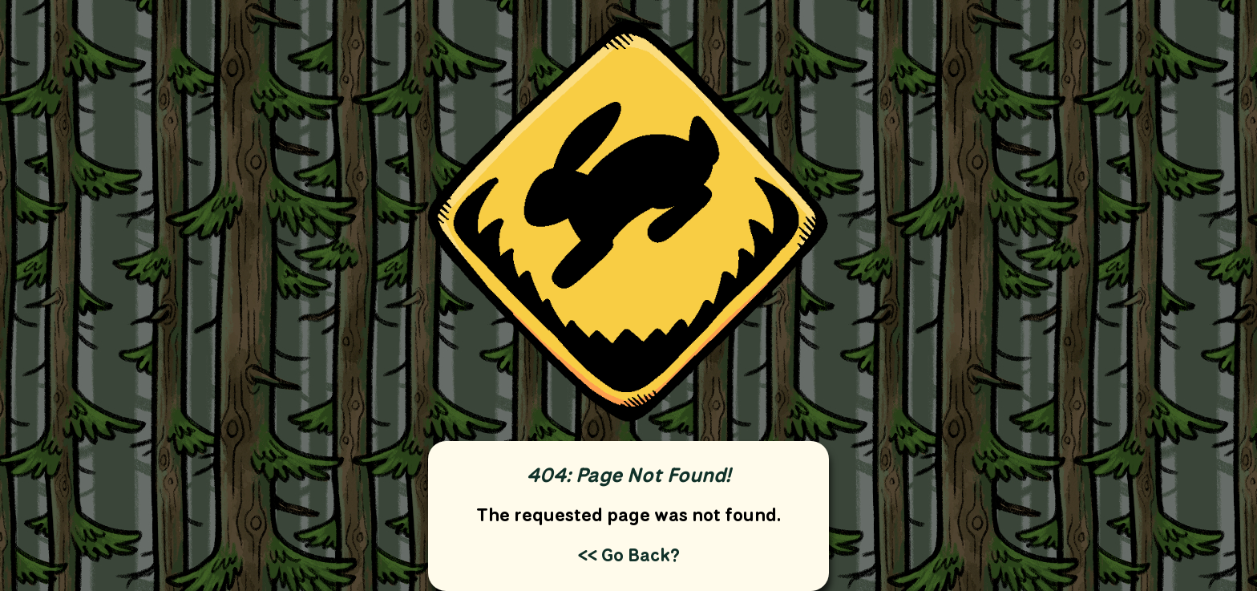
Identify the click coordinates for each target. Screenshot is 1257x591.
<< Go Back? (629, 554)
